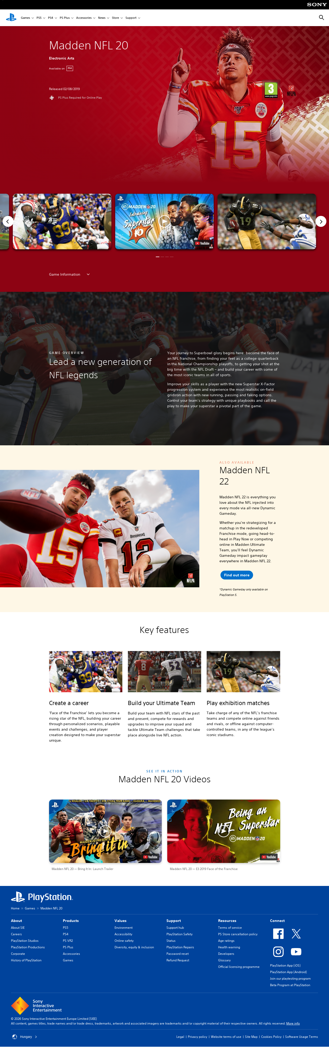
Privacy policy (197, 1036)
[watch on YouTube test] (202, 243)
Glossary (224, 960)
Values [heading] (121, 920)
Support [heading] (173, 920)
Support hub (175, 927)
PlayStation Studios (25, 940)
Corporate (18, 953)
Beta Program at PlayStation (290, 985)
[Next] (320, 221)
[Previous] (8, 221)
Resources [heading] (227, 920)
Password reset (177, 953)
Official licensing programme (239, 967)
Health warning (229, 947)
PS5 (39, 18)
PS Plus (65, 18)
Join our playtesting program (290, 978)
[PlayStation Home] (11, 18)
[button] (164, 221)
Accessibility (123, 934)
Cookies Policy (271, 1036)
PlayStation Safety (179, 934)
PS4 (50, 18)
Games (25, 18)
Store (115, 18)
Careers (16, 934)
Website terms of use (226, 1036)
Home (15, 908)
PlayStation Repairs (180, 947)
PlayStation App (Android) (288, 972)
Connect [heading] (277, 920)
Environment (124, 927)
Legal (180, 1036)
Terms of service (230, 927)
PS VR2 (68, 940)
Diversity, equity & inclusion (134, 947)
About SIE (18, 927)
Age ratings (226, 940)
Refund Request (177, 960)
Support (130, 18)
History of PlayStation (26, 960)
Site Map (251, 1036)
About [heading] (16, 920)
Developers (226, 953)
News (101, 18)
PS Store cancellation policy (238, 934)
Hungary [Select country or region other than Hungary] (24, 1036)
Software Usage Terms (301, 1036)
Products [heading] (71, 920)
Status (171, 940)
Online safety (124, 940)
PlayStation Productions (28, 947)
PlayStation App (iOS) (285, 965)
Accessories (84, 18)
